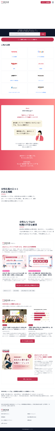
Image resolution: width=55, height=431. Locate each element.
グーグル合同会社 (40, 56)
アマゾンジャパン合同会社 (41, 92)
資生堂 (41, 68)
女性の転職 (15, 290)
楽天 (14, 68)
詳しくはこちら (27, 379)
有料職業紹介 (24, 404)
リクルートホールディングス (14, 92)
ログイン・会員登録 (46, 2)
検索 (43, 34)
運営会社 (30, 420)
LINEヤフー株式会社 (14, 80)
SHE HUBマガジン (5, 413)
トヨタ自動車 (14, 56)
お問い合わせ (4, 423)
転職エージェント (32, 413)
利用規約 (3, 417)
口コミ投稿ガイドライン (6, 420)
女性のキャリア (7, 290)
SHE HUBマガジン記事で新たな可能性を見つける (27, 285)
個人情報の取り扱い (32, 417)
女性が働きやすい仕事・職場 (27, 290)
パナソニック (40, 80)
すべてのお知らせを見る (27, 341)
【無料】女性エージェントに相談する (27, 39)
